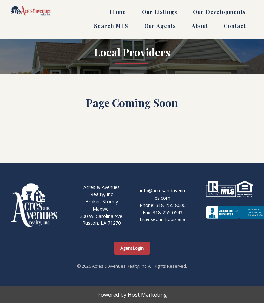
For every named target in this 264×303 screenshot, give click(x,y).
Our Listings (159, 11)
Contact (235, 25)
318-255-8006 (170, 205)
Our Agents (160, 25)
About (200, 25)
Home (118, 11)
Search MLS (111, 25)
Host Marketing (147, 294)
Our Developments (219, 11)
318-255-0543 (167, 212)
